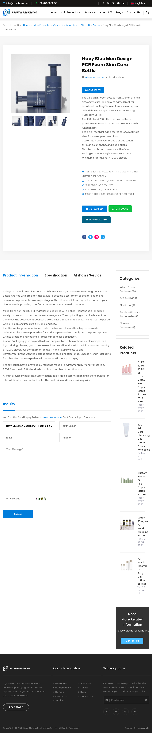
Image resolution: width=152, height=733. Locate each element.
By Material (60, 683)
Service (90, 12)
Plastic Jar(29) (128, 305)
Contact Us (133, 12)
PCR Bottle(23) (128, 298)
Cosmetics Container (65, 25)
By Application (62, 688)
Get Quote (120, 209)
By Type (58, 692)
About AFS (106, 12)
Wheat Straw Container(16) (128, 289)
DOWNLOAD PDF (96, 220)
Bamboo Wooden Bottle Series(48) (130, 314)
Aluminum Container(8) (127, 325)
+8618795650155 (47, 3)
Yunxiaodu (143, 728)
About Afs (84, 683)
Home (53, 12)
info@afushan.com (15, 3)
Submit (18, 514)
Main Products (70, 12)
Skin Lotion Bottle (90, 25)
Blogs (119, 12)
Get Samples (95, 209)
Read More (16, 707)
